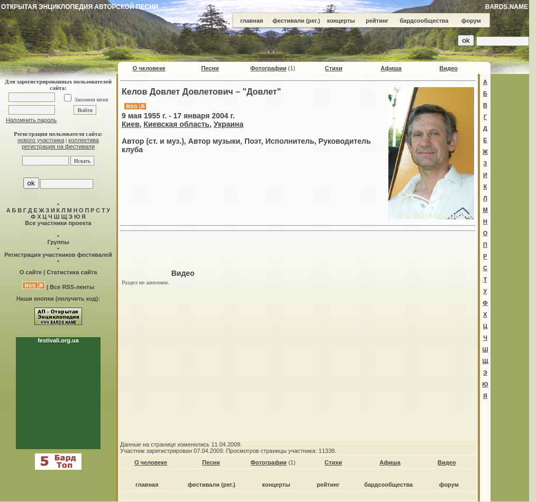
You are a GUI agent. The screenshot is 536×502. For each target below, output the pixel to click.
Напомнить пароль (31, 120)
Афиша (391, 68)
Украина (228, 124)
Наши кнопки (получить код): (58, 298)
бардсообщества (424, 20)
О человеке (149, 68)
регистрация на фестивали (58, 146)
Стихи (333, 68)
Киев (131, 124)
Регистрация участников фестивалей (58, 255)
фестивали (288, 20)
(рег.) (313, 20)
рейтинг (377, 20)
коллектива (83, 140)
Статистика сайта (72, 272)
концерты (341, 20)
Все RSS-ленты (72, 287)
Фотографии (268, 68)
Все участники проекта (58, 223)
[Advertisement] (298, 251)
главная (251, 20)
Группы (58, 242)
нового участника (40, 140)
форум (471, 20)
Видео (448, 68)
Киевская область (176, 124)
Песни (210, 68)
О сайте (31, 272)
